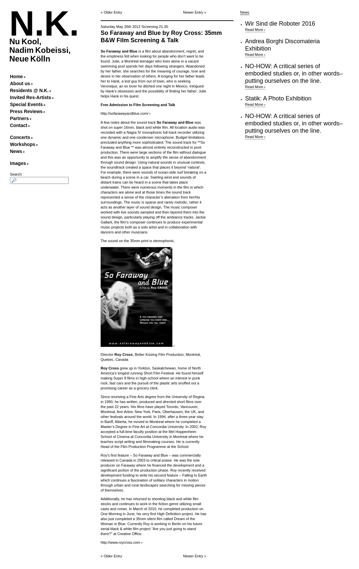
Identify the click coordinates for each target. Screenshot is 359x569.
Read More (254, 30)
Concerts (20, 137)
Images (18, 163)
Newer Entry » (194, 12)
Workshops (22, 144)
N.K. (44, 23)
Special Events (26, 104)
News (16, 151)
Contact (18, 125)
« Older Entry (111, 12)
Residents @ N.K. (29, 90)
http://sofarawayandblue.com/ (124, 113)
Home (16, 76)
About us (20, 83)
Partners (19, 118)
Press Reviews (26, 111)
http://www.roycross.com (120, 542)
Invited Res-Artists (30, 97)
